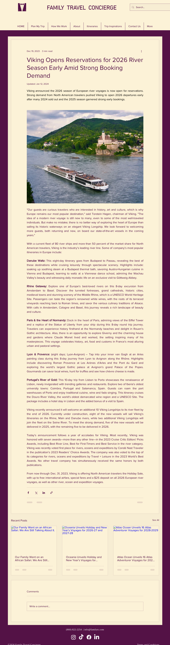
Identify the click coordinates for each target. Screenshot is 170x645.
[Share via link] (51, 492)
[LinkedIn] (97, 637)
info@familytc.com (94, 629)
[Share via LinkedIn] (43, 492)
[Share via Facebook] (28, 492)
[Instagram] (73, 637)
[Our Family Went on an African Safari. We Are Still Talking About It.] (34, 539)
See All (155, 520)
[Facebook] (89, 637)
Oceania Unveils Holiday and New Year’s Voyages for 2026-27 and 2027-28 (84, 558)
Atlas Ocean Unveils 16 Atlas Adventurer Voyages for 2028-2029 (136, 558)
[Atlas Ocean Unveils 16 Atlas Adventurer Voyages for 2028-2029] (136, 539)
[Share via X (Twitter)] (36, 492)
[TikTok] (81, 637)
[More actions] (141, 51)
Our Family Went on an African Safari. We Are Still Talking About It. (31, 558)
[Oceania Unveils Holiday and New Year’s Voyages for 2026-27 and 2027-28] (85, 539)
